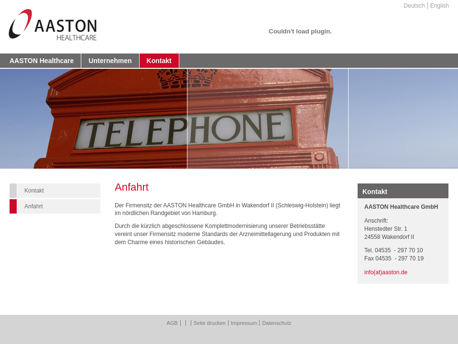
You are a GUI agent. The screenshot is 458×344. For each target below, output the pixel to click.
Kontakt (159, 60)
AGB (171, 323)
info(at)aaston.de (385, 272)
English (439, 5)
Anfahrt (33, 206)
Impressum (244, 323)
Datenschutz (276, 323)
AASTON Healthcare (42, 60)
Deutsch (414, 5)
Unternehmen (109, 60)
